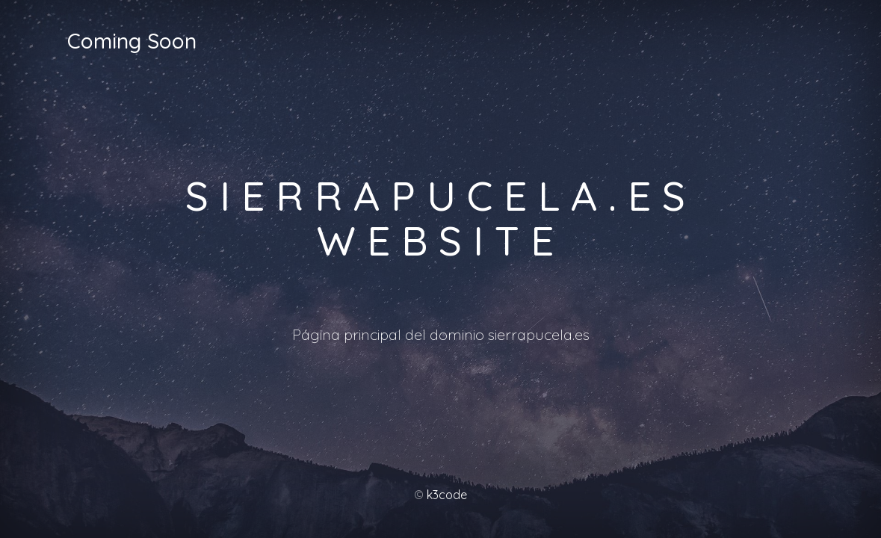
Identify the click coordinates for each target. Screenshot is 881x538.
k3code (447, 494)
